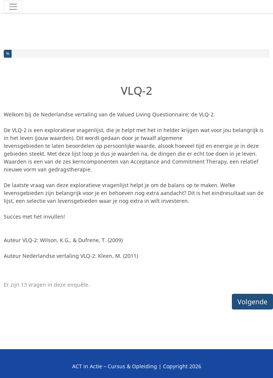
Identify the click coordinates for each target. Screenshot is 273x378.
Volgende (252, 301)
